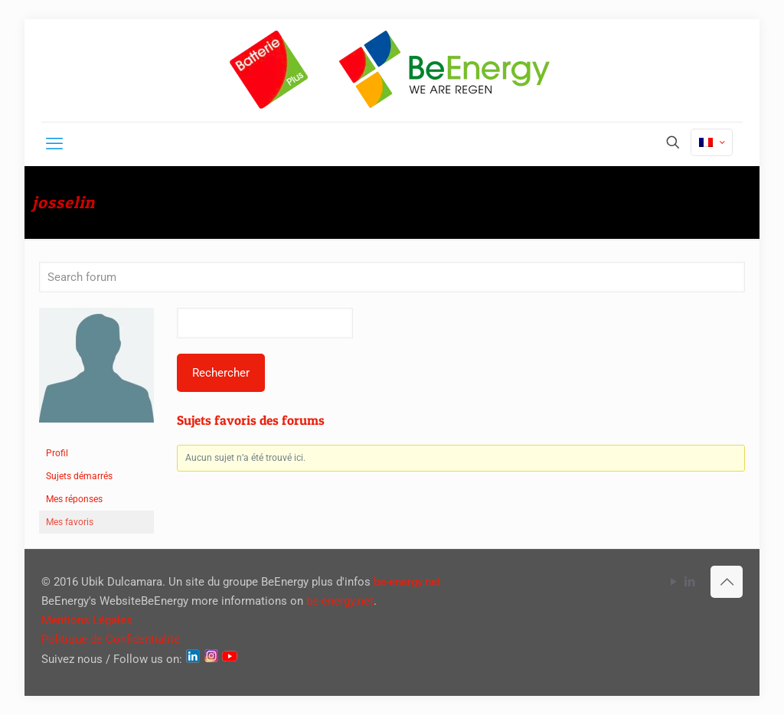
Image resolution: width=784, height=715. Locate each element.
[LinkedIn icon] (689, 582)
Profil (57, 453)
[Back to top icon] (726, 582)
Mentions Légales (86, 620)
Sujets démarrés (79, 476)
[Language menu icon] (712, 142)
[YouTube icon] (673, 582)
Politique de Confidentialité (110, 639)
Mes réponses (74, 499)
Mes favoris (69, 522)
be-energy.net (407, 582)
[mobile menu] (54, 144)
